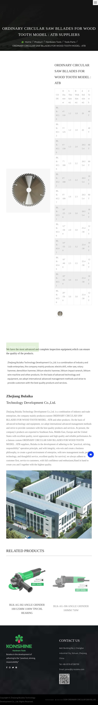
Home (28, 42)
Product (38, 42)
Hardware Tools (53, 42)
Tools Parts (69, 42)
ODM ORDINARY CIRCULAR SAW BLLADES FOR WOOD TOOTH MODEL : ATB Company (80, 699)
